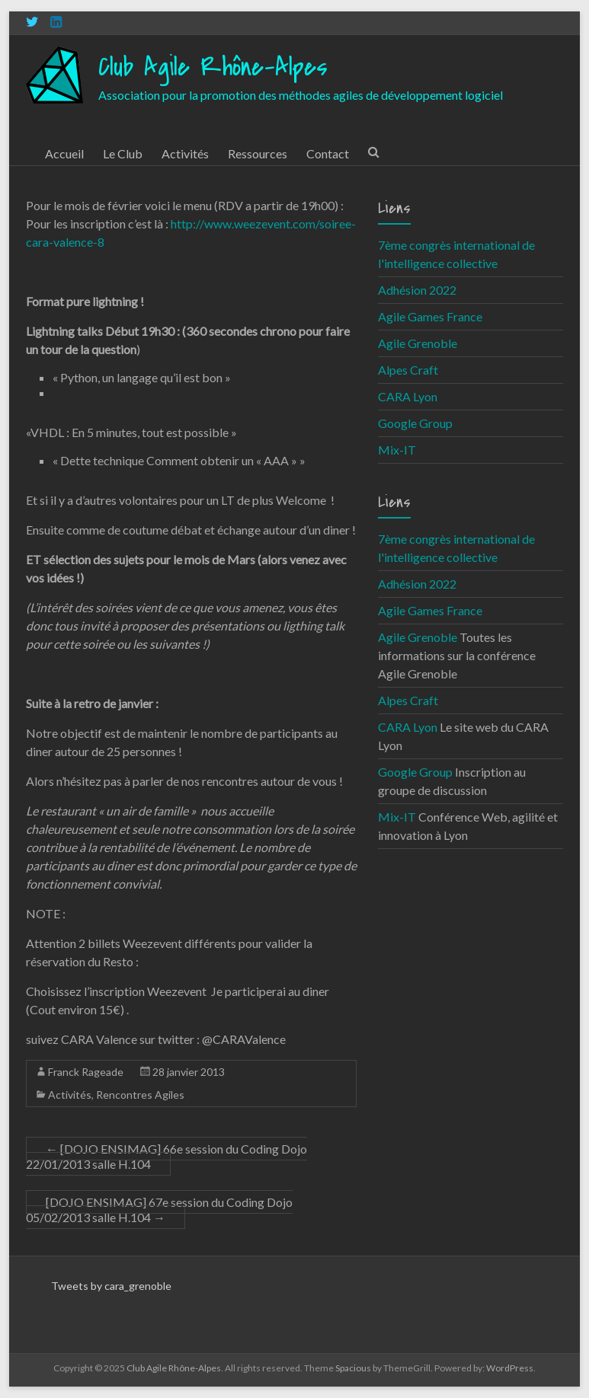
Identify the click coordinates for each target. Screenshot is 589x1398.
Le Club (122, 153)
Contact (327, 153)
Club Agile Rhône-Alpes (213, 67)
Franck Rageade (85, 1071)
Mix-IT (397, 449)
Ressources (257, 153)
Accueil (64, 153)
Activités (185, 153)
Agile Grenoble (417, 343)
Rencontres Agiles (140, 1094)
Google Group (415, 423)
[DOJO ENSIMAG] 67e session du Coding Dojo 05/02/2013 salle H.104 (159, 1209)
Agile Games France (430, 316)
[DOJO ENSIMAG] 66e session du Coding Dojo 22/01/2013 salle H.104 (166, 1156)
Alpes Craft (408, 369)
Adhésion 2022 (417, 289)
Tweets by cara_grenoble (111, 1285)
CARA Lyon (407, 396)
